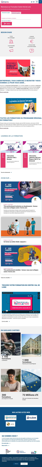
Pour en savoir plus (4, 92)
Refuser (16, 463)
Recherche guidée (16, 13)
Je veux (11, 36)
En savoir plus (5, 443)
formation (11, 47)
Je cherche (32, 36)
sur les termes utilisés (31, 46)
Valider (8, 23)
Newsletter (32, 1)
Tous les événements (5, 172)
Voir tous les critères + (6, 20)
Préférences (4, 461)
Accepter (24, 463)
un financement (32, 38)
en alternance (4, 360)
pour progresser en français (7, 398)
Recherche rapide (6, 12)
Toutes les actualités (5, 277)
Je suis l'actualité (11, 45)
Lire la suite (5, 321)
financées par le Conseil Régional (29, 363)
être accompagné (11, 37)
